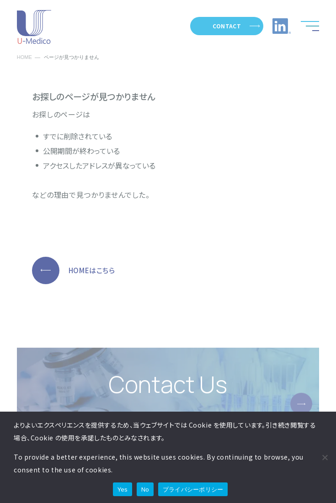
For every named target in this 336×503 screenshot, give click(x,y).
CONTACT (227, 26)
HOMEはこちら (92, 270)
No (145, 489)
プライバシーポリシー (193, 489)
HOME (24, 57)
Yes (122, 489)
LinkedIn (281, 26)
